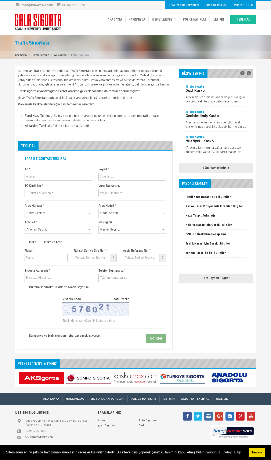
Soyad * (103, 169)
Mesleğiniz (105, 222)
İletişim (218, 19)
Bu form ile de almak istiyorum (56, 287)
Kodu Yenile (121, 299)
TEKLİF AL (243, 19)
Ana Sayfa (21, 55)
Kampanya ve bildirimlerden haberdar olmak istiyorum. (63, 336)
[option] (216, 95)
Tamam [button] (257, 452)
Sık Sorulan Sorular (107, 398)
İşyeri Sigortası (106, 425)
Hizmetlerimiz (40, 55)
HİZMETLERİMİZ (164, 19)
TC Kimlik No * (34, 186)
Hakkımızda (137, 19)
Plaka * (29, 250)
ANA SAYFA (115, 19)
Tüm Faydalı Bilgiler (216, 278)
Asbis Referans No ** (137, 250)
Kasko (101, 420)
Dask (142, 425)
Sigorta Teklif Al (195, 398)
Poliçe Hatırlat (194, 19)
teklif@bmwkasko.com (39, 437)
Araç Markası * (34, 205)
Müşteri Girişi (243, 5)
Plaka (30, 242)
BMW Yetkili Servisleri (184, 5)
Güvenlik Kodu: (95, 299)
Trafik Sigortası (148, 420)
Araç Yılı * (31, 222)
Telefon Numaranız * (111, 270)
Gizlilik (222, 398)
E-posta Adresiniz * (37, 270)
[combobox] (58, 213)
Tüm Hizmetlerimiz (216, 167)
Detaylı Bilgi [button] (232, 452)
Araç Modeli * (107, 205)
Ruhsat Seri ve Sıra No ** (90, 250)
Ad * (27, 169)
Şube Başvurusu (216, 5)
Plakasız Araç (51, 242)
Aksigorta (60, 55)
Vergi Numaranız (109, 186)
